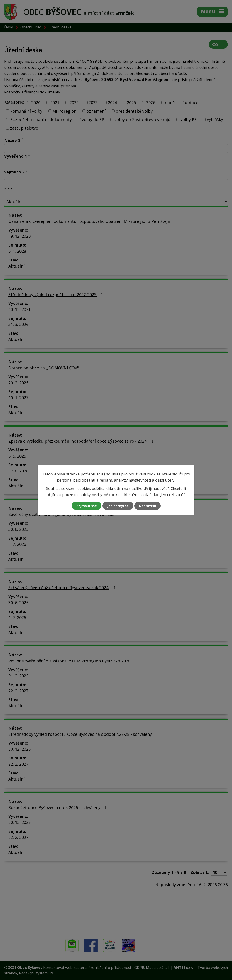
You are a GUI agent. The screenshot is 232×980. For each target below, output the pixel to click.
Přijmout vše (86, 506)
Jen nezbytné (118, 506)
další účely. (165, 479)
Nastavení (147, 506)
